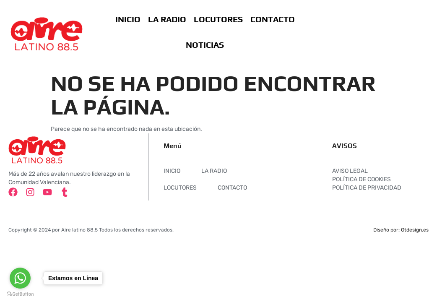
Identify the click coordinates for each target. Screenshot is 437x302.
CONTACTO (272, 19)
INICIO (127, 19)
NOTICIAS (205, 44)
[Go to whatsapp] (20, 278)
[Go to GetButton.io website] (20, 294)
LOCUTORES (217, 19)
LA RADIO (167, 19)
